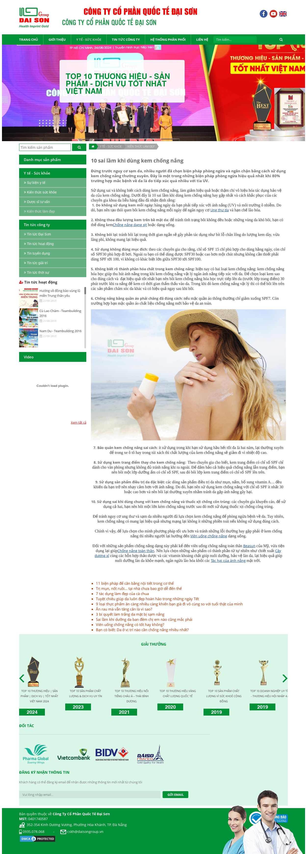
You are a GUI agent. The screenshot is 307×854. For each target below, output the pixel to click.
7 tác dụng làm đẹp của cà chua (122, 593)
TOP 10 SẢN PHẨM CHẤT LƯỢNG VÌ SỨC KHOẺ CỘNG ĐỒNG (224, 696)
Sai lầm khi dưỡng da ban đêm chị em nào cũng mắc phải (144, 619)
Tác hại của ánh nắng (228, 560)
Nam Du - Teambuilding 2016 (60, 331)
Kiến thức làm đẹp (141, 146)
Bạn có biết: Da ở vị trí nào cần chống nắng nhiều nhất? (142, 629)
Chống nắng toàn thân (135, 550)
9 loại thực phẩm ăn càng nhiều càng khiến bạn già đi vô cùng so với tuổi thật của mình (169, 603)
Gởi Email (175, 794)
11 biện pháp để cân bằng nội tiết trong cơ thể (135, 583)
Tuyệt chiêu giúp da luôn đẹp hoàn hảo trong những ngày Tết (147, 598)
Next (286, 678)
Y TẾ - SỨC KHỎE (111, 146)
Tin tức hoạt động (38, 282)
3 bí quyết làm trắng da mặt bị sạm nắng (130, 614)
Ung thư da (219, 210)
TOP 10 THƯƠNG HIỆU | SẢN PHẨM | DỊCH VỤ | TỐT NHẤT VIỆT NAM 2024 (39, 696)
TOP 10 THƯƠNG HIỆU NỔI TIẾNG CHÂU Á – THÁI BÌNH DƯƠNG (132, 696)
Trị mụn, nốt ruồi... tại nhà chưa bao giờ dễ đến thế (139, 588)
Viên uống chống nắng (208, 536)
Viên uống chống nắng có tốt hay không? (130, 624)
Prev (23, 678)
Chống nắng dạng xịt (130, 224)
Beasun (249, 545)
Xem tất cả (78, 422)
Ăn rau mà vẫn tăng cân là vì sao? (124, 609)
